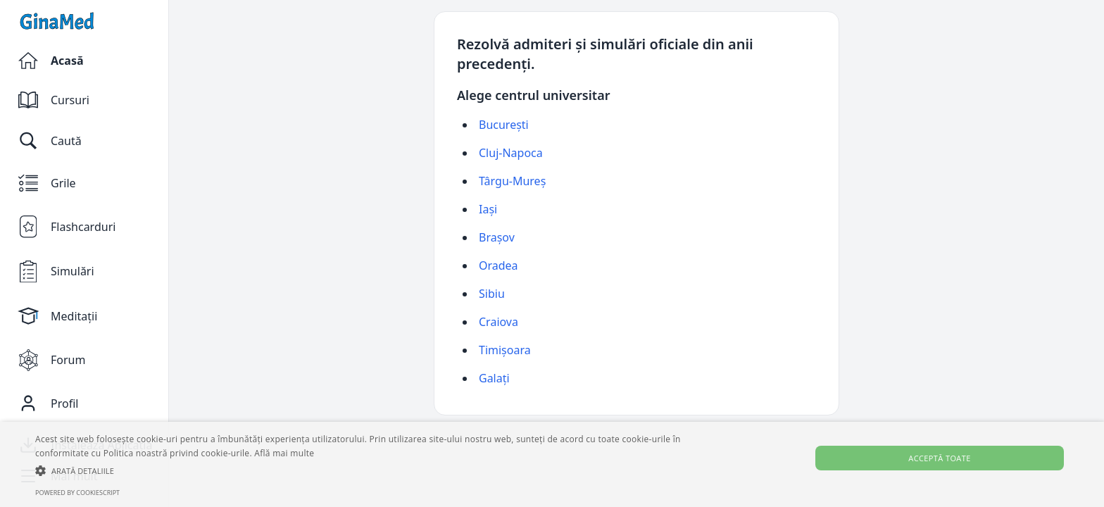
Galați (494, 378)
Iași (488, 209)
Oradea (498, 265)
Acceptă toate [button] (939, 458)
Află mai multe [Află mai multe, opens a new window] (284, 453)
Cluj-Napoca (511, 153)
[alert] (552, 464)
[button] (371, 470)
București (504, 124)
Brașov (497, 237)
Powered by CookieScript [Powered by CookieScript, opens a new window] (77, 492)
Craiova (498, 322)
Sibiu (492, 293)
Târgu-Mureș (512, 181)
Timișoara (505, 350)
